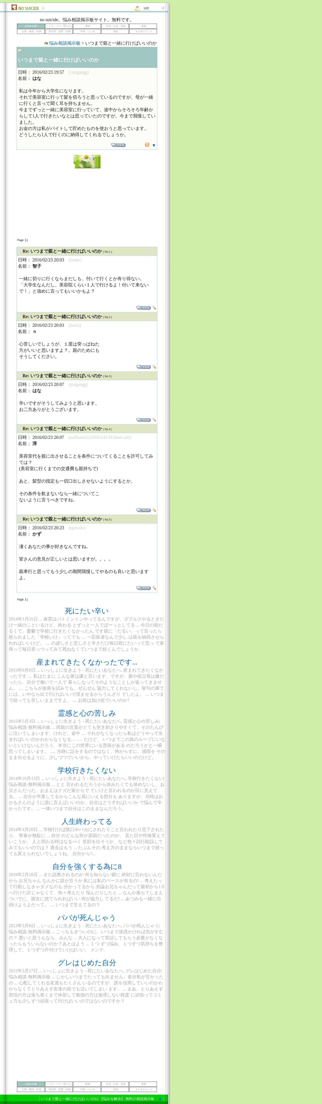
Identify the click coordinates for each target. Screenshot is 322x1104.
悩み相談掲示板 (64, 43)
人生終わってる (86, 821)
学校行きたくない (87, 770)
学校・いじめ (87, 31)
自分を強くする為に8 (86, 866)
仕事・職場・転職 (31, 31)
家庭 (143, 26)
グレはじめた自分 (87, 963)
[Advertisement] (87, 201)
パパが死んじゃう (86, 918)
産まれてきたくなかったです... (87, 662)
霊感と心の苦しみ (87, 713)
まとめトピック (144, 31)
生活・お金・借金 (116, 26)
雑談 (115, 31)
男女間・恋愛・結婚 (60, 31)
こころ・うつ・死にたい (59, 26)
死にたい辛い (87, 611)
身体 (87, 26)
